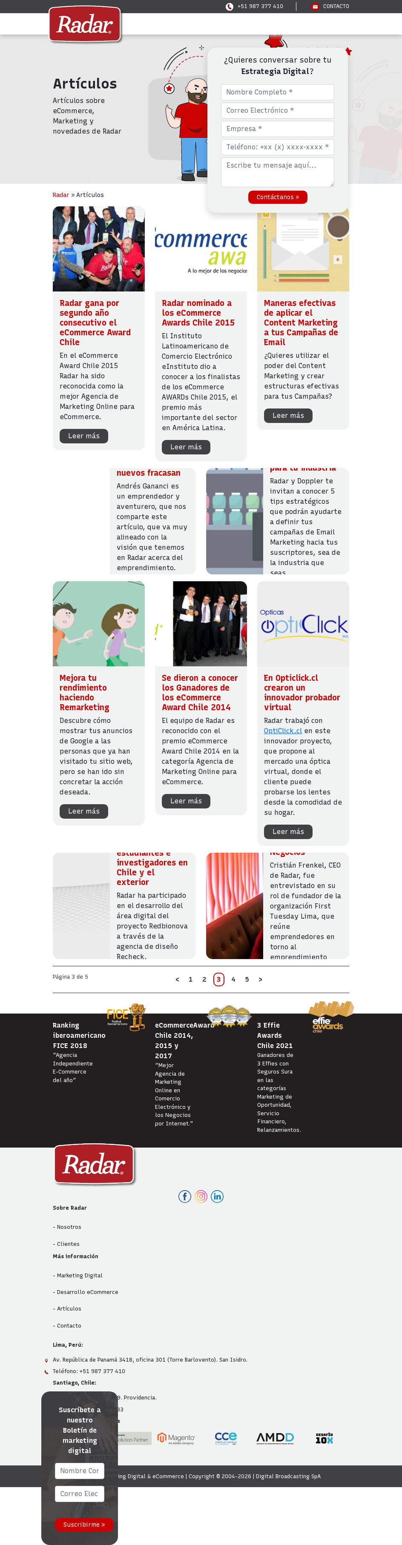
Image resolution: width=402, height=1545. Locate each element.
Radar (61, 195)
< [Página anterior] (177, 979)
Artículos (69, 1308)
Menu (76, 24)
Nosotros (69, 1227)
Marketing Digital (80, 1275)
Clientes (68, 1244)
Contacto (69, 1325)
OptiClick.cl (283, 731)
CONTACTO (330, 6)
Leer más (84, 436)
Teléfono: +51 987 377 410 (89, 1371)
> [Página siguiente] (260, 979)
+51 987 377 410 (254, 6)
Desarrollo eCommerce (87, 1292)
